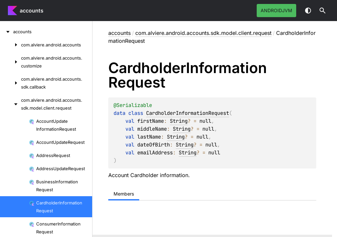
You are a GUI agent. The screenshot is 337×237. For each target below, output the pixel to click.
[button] (322, 10)
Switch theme (308, 10)
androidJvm (276, 10)
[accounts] (6, 31)
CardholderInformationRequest (187, 113)
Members (124, 194)
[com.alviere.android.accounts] (10, 44)
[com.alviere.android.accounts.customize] (10, 61)
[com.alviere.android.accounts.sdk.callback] (10, 82)
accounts (31, 10)
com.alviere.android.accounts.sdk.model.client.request (203, 33)
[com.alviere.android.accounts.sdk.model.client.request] (10, 104)
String (179, 121)
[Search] (322, 10)
